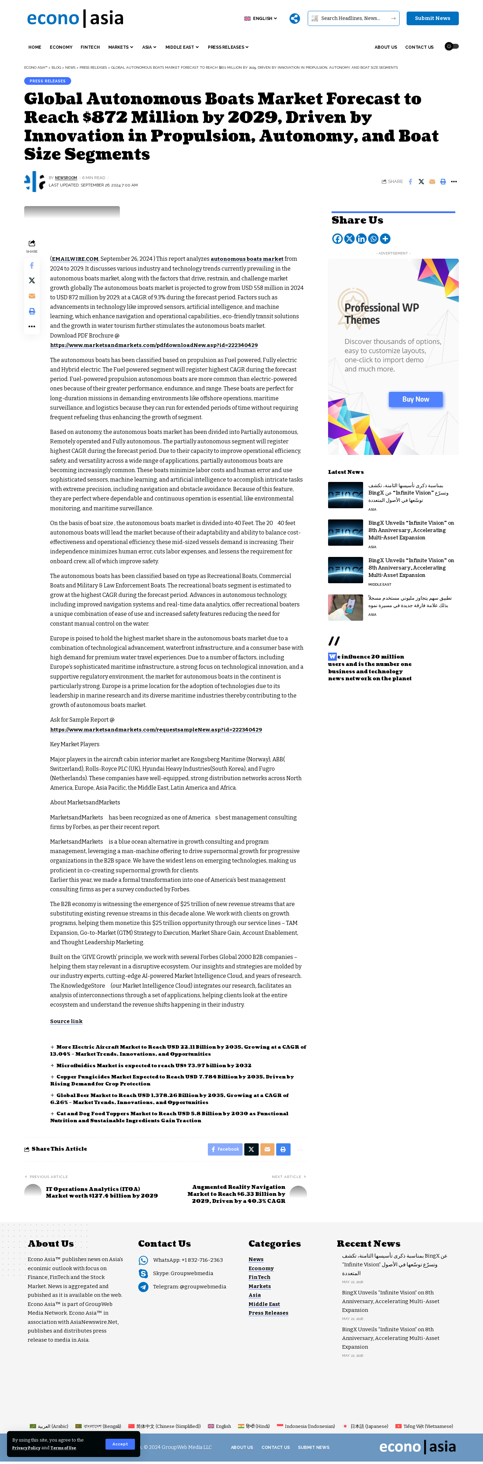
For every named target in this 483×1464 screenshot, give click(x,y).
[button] (120, 1444)
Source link (68, 1022)
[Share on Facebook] (410, 183)
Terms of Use (71, 1447)
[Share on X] (421, 183)
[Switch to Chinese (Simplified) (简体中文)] (164, 1428)
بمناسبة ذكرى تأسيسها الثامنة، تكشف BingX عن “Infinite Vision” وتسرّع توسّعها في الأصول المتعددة (408, 490)
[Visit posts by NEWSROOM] (34, 183)
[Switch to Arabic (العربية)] (49, 1428)
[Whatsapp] (373, 235)
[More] (295, 18)
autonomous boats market (253, 261)
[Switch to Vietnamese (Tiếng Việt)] (424, 1428)
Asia (372, 506)
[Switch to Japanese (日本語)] (365, 1428)
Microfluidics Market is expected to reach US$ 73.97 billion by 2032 (161, 1066)
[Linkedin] (361, 235)
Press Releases (50, 81)
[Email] (432, 183)
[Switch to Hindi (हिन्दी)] (253, 1428)
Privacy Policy (29, 1447)
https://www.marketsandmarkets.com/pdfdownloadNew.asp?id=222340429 (160, 346)
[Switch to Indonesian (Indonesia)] (306, 1428)
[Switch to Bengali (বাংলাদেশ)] (98, 1428)
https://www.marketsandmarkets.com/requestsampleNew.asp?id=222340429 (163, 731)
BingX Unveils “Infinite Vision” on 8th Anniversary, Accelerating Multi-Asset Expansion (411, 527)
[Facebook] (337, 235)
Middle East (379, 581)
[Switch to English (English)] (219, 1428)
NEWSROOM (68, 179)
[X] (349, 235)
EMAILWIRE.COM (78, 261)
